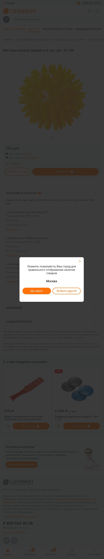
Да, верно (37, 290)
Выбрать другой (66, 290)
